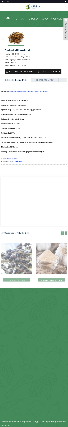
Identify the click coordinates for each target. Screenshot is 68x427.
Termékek (33, 19)
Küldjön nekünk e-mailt (22, 72)
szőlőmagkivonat (16, 161)
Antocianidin (4, 422)
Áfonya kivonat (11, 159)
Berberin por (28, 91)
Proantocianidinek (15, 422)
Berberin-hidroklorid (16, 91)
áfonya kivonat (5, 425)
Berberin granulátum (40, 91)
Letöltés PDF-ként (50, 72)
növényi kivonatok (52, 19)
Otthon (20, 19)
